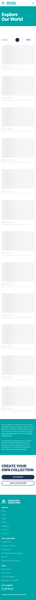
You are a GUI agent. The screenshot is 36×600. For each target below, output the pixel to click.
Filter (29, 40)
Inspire (4, 515)
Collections (5, 526)
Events (4, 522)
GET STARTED (18, 477)
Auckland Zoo (6, 549)
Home (4, 511)
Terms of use (6, 573)
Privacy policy (6, 569)
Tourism (4, 557)
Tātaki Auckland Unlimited (11, 561)
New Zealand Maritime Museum (12, 553)
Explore (4, 518)
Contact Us (5, 533)
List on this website (8, 577)
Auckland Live (6, 542)
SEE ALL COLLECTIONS (18, 483)
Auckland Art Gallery (9, 546)
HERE (24, 449)
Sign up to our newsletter (10, 580)
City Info (4, 530)
